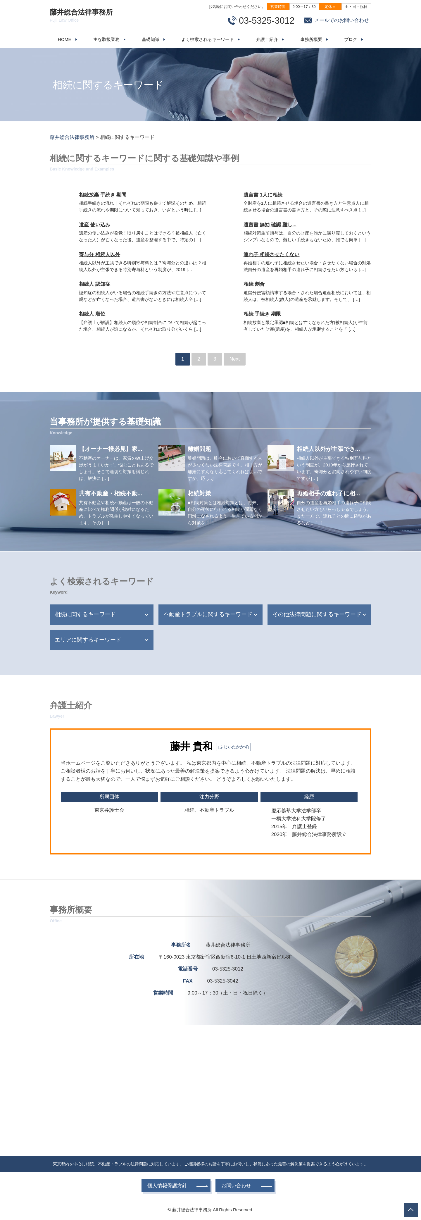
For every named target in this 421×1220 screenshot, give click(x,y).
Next (235, 359)
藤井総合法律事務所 (85, 15)
